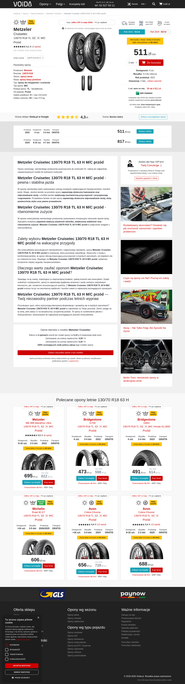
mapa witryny (149, 680)
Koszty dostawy (128, 625)
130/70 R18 (27, 73)
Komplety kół (77, 4)
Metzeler (28, 70)
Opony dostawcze (75, 639)
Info (144, 4)
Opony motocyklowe (76, 642)
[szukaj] (153, 4)
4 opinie (36, 47)
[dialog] (22, 648)
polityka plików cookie (164, 680)
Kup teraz (48, 482)
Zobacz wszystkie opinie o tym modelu (65, 353)
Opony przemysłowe (76, 655)
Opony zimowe (74, 618)
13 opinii (101, 524)
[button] (22, 677)
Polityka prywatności (130, 631)
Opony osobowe (74, 632)
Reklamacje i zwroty (130, 634)
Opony (45, 4)
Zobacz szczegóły (32, 482)
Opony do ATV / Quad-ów (79, 646)
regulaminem (74, 361)
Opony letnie (73, 615)
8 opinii (47, 435)
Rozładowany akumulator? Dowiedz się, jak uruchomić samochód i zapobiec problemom (145, 228)
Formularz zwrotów (130, 642)
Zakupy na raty (128, 615)
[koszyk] (164, 4)
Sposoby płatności (129, 628)
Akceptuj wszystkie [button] (21, 666)
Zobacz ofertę (145, 131)
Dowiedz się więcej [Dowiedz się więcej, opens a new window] (23, 639)
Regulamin (126, 621)
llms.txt (140, 680)
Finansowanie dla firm (33, 487)
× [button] (38, 618)
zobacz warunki (154, 81)
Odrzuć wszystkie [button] (22, 672)
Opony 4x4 (72, 636)
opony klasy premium (30, 80)
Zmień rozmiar (18, 58)
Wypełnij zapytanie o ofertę (146, 178)
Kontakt (124, 638)
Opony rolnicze (74, 652)
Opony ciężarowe (75, 649)
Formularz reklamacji (130, 645)
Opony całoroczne (75, 621)
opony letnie (26, 76)
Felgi (60, 4)
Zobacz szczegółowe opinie (153, 117)
